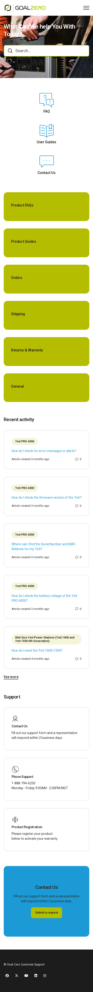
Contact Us (46, 173)
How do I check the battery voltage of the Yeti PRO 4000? (44, 598)
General (17, 386)
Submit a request (46, 912)
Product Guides (23, 242)
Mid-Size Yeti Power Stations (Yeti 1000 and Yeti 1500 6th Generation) (44, 639)
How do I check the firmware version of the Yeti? (46, 497)
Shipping (18, 314)
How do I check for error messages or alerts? (44, 451)
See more (11, 677)
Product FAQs (22, 205)
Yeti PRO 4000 (24, 441)
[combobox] (46, 51)
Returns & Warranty (27, 350)
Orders (16, 278)
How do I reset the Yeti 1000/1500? (37, 650)
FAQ (46, 111)
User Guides (46, 142)
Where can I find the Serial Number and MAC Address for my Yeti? (44, 546)
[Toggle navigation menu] (86, 8)
